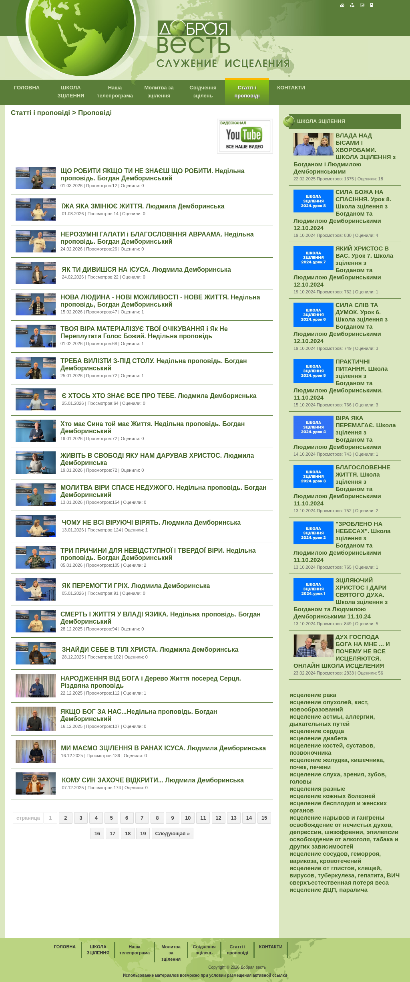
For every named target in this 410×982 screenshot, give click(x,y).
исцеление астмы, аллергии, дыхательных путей (332, 720)
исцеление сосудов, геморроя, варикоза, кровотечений (335, 857)
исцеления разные (317, 788)
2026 (235, 967)
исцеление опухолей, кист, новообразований (329, 706)
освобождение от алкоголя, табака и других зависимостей (343, 843)
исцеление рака (312, 694)
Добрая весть (253, 967)
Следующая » (172, 833)
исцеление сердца (316, 730)
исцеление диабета (318, 738)
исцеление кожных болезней (332, 795)
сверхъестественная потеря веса (339, 882)
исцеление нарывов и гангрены (336, 817)
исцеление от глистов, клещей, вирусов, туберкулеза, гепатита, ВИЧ (344, 872)
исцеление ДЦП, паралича (328, 889)
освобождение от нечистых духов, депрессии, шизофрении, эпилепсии (343, 828)
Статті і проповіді (40, 113)
